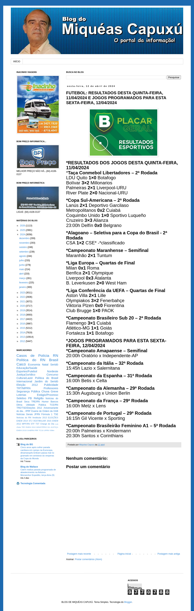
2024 (23, 234)
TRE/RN (35, 401)
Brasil (53, 360)
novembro (24, 243)
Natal (45, 364)
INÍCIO (16, 61)
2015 (23, 328)
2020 (23, 306)
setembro (24, 251)
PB (30, 398)
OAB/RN (30, 430)
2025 (23, 230)
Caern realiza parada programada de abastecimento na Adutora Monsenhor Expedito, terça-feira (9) (38, 472)
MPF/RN (26, 424)
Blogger (128, 602)
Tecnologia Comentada (32, 483)
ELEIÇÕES (53, 417)
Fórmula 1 (46, 414)
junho (22, 265)
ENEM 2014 (22, 421)
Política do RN (30, 360)
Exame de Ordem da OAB (44, 411)
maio (22, 269)
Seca (26, 401)
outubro (23, 247)
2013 (23, 337)
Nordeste (52, 371)
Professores (51, 388)
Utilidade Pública (36, 405)
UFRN (46, 430)
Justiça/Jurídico (25, 374)
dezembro (24, 238)
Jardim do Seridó (46, 381)
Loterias (21, 394)
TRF (23, 427)
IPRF (28, 411)
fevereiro (24, 282)
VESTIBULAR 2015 (42, 421)
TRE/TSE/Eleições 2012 (29, 408)
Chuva (45, 391)
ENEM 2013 (31, 427)
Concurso (52, 374)
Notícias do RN (23, 417)
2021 (23, 301)
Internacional (24, 381)
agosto (23, 256)
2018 (23, 314)
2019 (23, 310)
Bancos (54, 401)
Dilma (19, 405)
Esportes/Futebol (26, 371)
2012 (23, 341)
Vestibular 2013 (39, 417)
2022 (23, 297)
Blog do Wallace (29, 466)
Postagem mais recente (79, 554)
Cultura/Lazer (24, 378)
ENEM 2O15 (21, 430)
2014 (23, 332)
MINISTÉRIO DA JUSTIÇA (47, 427)
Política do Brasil (46, 378)
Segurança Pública (28, 391)
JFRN (37, 414)
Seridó (54, 364)
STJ (30, 421)
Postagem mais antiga (168, 554)
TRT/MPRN (23, 388)
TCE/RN (54, 405)
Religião (39, 398)
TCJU (41, 430)
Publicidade (51, 384)
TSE (56, 414)
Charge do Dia (47, 424)
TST (37, 424)
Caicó (21, 364)
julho (22, 260)
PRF (36, 430)
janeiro (23, 287)
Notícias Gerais (24, 414)
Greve (54, 391)
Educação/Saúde (26, 367)
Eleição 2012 (27, 384)
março (22, 278)
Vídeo (51, 430)
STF (32, 424)
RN (55, 356)
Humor (45, 401)
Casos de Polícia (32, 356)
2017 (23, 319)
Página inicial (124, 554)
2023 (23, 292)
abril (21, 273)
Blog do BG (26, 444)
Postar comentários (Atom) (88, 559)
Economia (34, 364)
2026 (23, 225)
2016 (23, 323)
